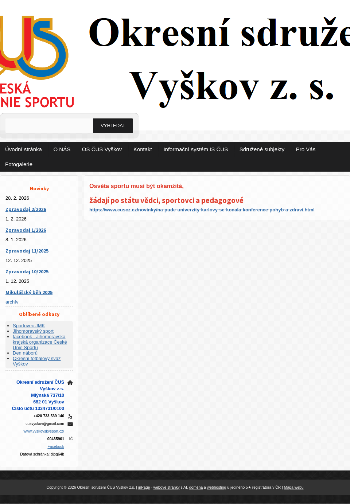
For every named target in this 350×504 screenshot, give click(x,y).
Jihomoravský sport (33, 331)
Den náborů (25, 353)
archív (11, 302)
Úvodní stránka (23, 149)
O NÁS (62, 149)
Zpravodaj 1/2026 (25, 230)
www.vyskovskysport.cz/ (44, 431)
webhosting (216, 487)
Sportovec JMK (29, 325)
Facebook (55, 447)
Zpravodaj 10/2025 (26, 271)
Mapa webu (294, 487)
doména (196, 487)
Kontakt (142, 149)
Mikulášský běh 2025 (28, 292)
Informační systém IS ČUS (195, 149)
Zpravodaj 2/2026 (25, 209)
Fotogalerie (18, 164)
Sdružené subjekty (262, 149)
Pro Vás (305, 149)
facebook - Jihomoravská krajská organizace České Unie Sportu (40, 342)
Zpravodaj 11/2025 (26, 250)
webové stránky (166, 487)
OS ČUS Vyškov (102, 149)
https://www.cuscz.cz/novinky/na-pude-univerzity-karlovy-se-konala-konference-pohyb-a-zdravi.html (202, 209)
